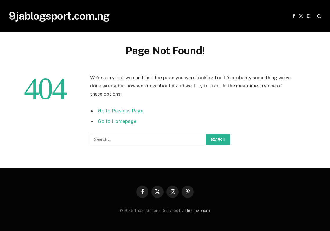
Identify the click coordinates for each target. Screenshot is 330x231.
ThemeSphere (197, 210)
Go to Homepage (117, 121)
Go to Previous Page (120, 111)
